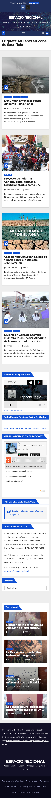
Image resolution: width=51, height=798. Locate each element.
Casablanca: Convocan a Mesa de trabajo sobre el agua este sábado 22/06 (25, 260)
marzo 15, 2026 (15, 714)
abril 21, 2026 (14, 659)
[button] (43, 33)
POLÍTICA (16, 97)
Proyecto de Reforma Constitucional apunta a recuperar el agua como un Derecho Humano (21, 183)
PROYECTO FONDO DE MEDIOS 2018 (25, 793)
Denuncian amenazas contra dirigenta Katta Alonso (22, 102)
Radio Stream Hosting (36, 428)
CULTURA (9, 621)
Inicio (44, 787)
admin (26, 108)
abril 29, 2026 (14, 632)
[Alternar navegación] (23, 33)
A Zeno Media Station (13, 410)
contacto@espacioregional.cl (17, 571)
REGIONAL (24, 97)
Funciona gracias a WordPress (13, 781)
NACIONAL (8, 97)
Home (6, 787)
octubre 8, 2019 (14, 108)
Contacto (37, 787)
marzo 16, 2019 (13, 346)
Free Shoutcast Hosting (15, 428)
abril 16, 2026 (14, 686)
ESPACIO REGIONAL (25, 17)
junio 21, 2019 (13, 268)
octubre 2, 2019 (14, 190)
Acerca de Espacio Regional (21, 787)
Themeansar (44, 781)
